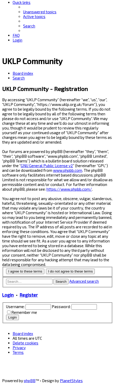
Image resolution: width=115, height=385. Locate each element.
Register (29, 295)
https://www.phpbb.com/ (69, 189)
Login (8, 295)
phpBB (29, 380)
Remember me (24, 312)
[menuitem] (39, 11)
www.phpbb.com (67, 170)
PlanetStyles (71, 380)
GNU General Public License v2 (47, 165)
